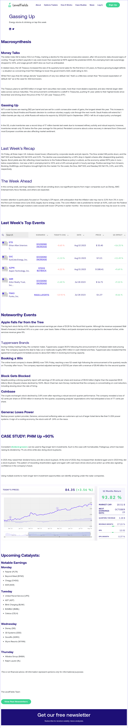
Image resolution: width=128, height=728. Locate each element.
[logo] (18, 4)
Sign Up (113, 5)
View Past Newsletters (16, 701)
